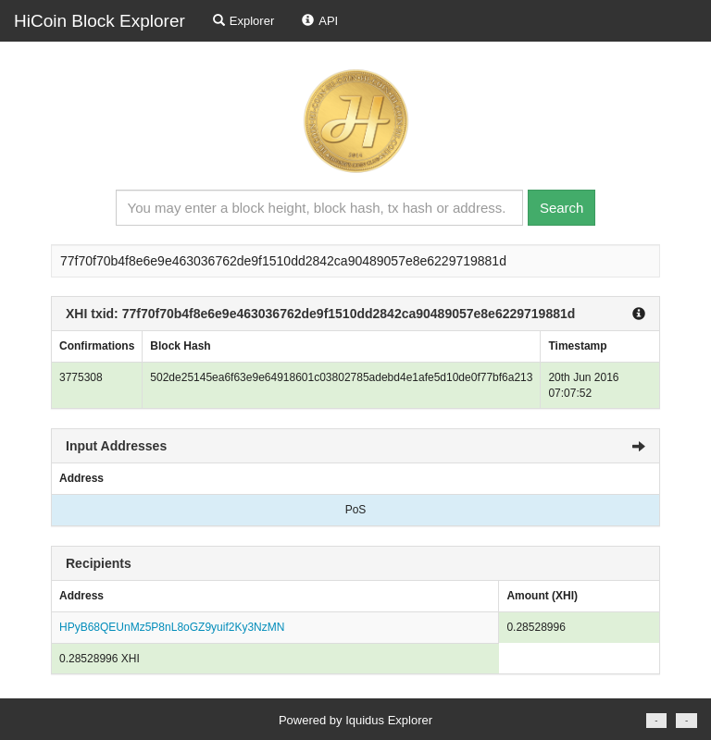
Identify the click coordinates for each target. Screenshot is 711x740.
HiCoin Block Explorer (99, 21)
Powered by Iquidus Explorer (355, 720)
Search (562, 208)
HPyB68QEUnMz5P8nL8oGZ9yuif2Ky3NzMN (171, 627)
